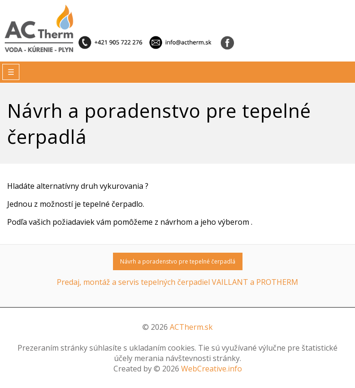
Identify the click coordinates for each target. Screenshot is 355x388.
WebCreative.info (211, 368)
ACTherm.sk (191, 327)
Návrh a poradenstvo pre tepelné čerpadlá (177, 261)
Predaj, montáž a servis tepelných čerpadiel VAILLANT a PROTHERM (177, 282)
